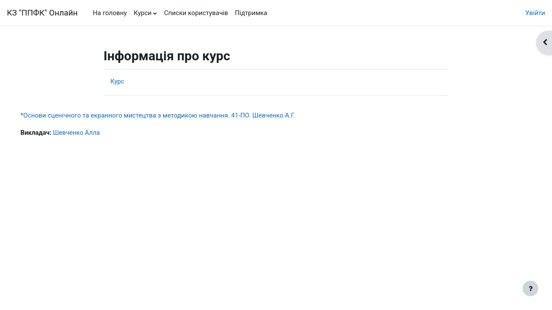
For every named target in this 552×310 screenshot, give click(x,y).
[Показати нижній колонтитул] (530, 288)
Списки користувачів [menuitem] (196, 13)
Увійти (535, 13)
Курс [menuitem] (117, 81)
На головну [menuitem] (110, 13)
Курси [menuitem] (142, 13)
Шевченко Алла (90, 132)
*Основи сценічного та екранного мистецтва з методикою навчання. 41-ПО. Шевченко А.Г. (170, 115)
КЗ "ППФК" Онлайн (42, 13)
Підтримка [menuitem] (251, 13)
